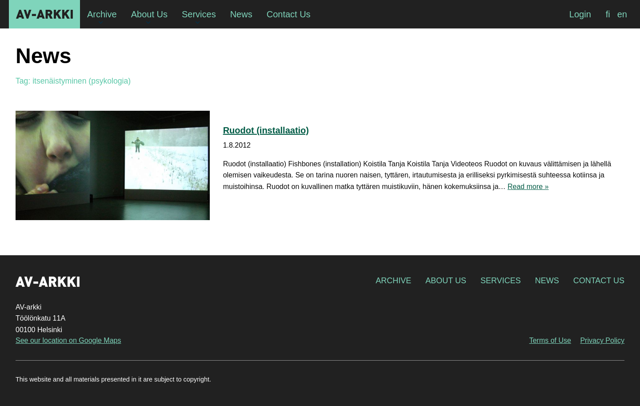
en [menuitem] (622, 14)
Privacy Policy (602, 340)
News (547, 281)
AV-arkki (44, 14)
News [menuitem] (241, 14)
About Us (445, 281)
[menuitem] (608, 14)
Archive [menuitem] (102, 14)
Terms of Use (550, 340)
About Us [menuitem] (149, 14)
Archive (393, 281)
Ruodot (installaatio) (266, 130)
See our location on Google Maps (68, 340)
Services (500, 281)
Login (580, 14)
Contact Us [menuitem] (289, 14)
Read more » (528, 186)
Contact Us (598, 281)
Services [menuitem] (199, 14)
